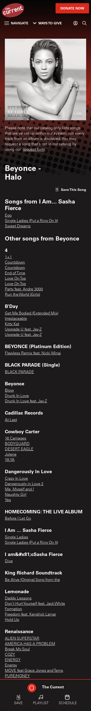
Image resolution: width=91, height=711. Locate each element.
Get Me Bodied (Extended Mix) (31, 313)
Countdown (15, 263)
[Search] (84, 23)
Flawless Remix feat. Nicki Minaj (33, 353)
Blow (9, 391)
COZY (10, 655)
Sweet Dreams (18, 226)
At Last (11, 420)
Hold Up (12, 620)
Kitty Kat (12, 324)
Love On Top (15, 279)
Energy (11, 665)
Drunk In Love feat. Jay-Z (26, 401)
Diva (9, 561)
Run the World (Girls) (22, 295)
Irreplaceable (16, 319)
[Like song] (70, 189)
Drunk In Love (17, 396)
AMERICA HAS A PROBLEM (30, 644)
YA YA (10, 460)
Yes (8, 500)
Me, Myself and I (19, 489)
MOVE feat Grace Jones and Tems (34, 671)
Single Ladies (16, 537)
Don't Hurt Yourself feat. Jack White (35, 604)
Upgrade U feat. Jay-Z (23, 330)
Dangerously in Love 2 (24, 484)
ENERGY (13, 660)
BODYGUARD (17, 444)
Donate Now (72, 8)
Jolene (11, 455)
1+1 (8, 257)
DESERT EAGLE (19, 449)
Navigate (16, 23)
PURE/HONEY (17, 676)
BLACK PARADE (19, 372)
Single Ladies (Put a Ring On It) (31, 221)
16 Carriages (15, 439)
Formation (13, 609)
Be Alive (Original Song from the (32, 580)
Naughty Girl (15, 495)
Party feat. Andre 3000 (24, 289)
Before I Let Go (18, 519)
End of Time (15, 273)
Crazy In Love (16, 479)
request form (34, 150)
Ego (8, 216)
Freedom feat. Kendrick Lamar (30, 615)
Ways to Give (47, 23)
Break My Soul (17, 649)
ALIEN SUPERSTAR (22, 639)
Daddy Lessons (18, 598)
